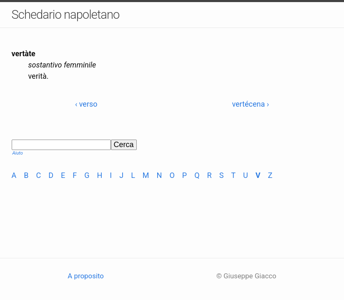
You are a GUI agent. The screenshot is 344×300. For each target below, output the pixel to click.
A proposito (86, 276)
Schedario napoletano (66, 15)
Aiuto (18, 153)
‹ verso (86, 104)
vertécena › (250, 104)
